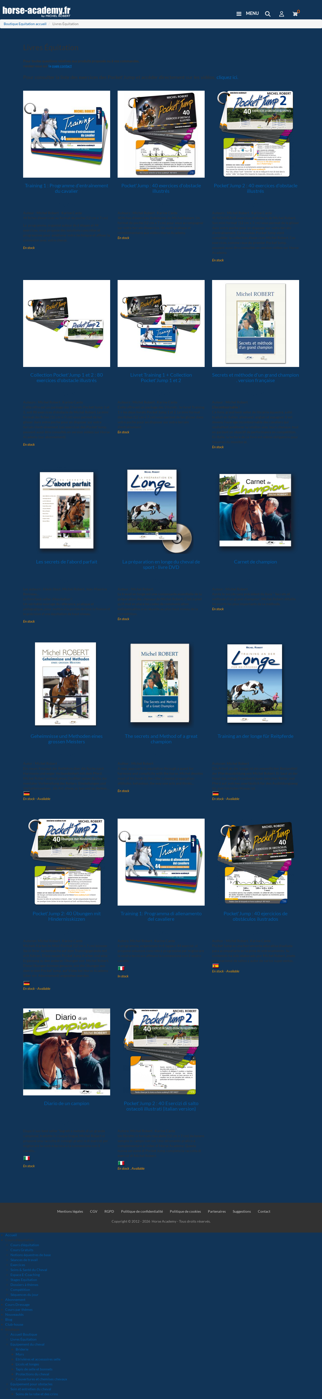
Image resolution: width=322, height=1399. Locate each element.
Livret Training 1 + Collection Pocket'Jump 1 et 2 (161, 377)
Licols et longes (27, 1364)
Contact (264, 1211)
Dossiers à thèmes (24, 1284)
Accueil (11, 1235)
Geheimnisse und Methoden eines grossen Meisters (67, 738)
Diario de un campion (66, 1103)
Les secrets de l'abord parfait (66, 561)
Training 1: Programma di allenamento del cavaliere (161, 916)
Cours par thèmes (19, 1309)
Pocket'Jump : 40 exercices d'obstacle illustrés (161, 188)
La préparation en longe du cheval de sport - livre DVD (161, 564)
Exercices (17, 1265)
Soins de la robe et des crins (37, 1394)
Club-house (14, 1324)
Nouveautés (14, 1314)
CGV (93, 1211)
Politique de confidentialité (142, 1211)
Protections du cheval (32, 1374)
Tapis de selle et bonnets (34, 1369)
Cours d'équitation (24, 1245)
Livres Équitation (23, 1339)
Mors (20, 1354)
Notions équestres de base (30, 1255)
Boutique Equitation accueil (25, 24)
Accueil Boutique (23, 1334)
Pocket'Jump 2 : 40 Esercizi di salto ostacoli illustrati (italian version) (161, 1106)
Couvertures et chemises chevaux (41, 1379)
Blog (8, 1319)
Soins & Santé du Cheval (28, 1270)
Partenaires (217, 1211)
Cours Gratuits (21, 1250)
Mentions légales (70, 1211)
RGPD (109, 1211)
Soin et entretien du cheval (30, 1389)
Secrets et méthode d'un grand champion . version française (255, 377)
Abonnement (15, 1299)
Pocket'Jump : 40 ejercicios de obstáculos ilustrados (255, 916)
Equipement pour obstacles (31, 1384)
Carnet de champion (255, 561)
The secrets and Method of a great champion (161, 738)
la (60, 66)
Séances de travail (24, 1260)
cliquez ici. (227, 77)
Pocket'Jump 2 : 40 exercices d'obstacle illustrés (255, 188)
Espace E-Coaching (25, 1275)
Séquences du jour (24, 1294)
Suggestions (242, 1211)
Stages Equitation (23, 1280)
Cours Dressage (17, 1304)
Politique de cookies (185, 1211)
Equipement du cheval (27, 1344)
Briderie (22, 1349)
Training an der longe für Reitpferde (255, 736)
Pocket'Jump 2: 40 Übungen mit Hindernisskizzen (67, 916)
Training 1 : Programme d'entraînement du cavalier (66, 188)
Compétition (20, 1289)
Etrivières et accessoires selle (38, 1359)
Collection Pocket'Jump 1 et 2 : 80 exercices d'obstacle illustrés (66, 377)
